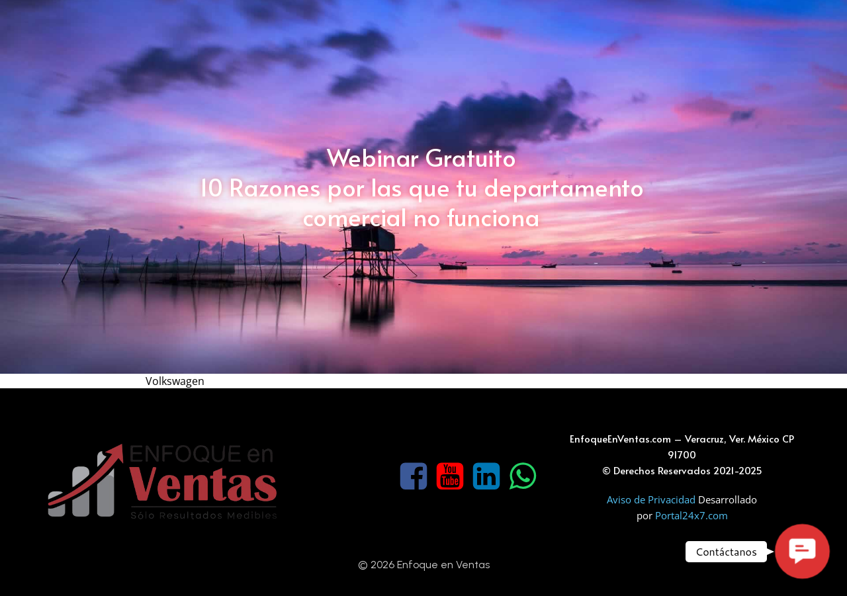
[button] (802, 551)
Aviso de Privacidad (652, 499)
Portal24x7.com (691, 515)
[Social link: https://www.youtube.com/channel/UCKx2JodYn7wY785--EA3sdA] (451, 476)
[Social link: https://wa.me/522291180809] (524, 476)
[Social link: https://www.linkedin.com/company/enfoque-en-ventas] (488, 476)
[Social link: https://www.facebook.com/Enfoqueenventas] (415, 476)
